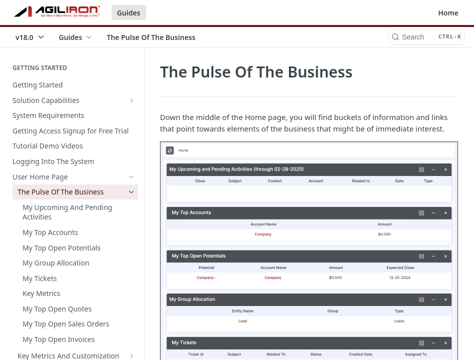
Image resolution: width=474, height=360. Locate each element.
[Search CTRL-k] (426, 37)
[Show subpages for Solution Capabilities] (132, 100)
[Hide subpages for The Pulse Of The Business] (132, 192)
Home (448, 13)
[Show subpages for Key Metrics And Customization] (132, 356)
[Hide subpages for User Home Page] (132, 177)
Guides (128, 13)
